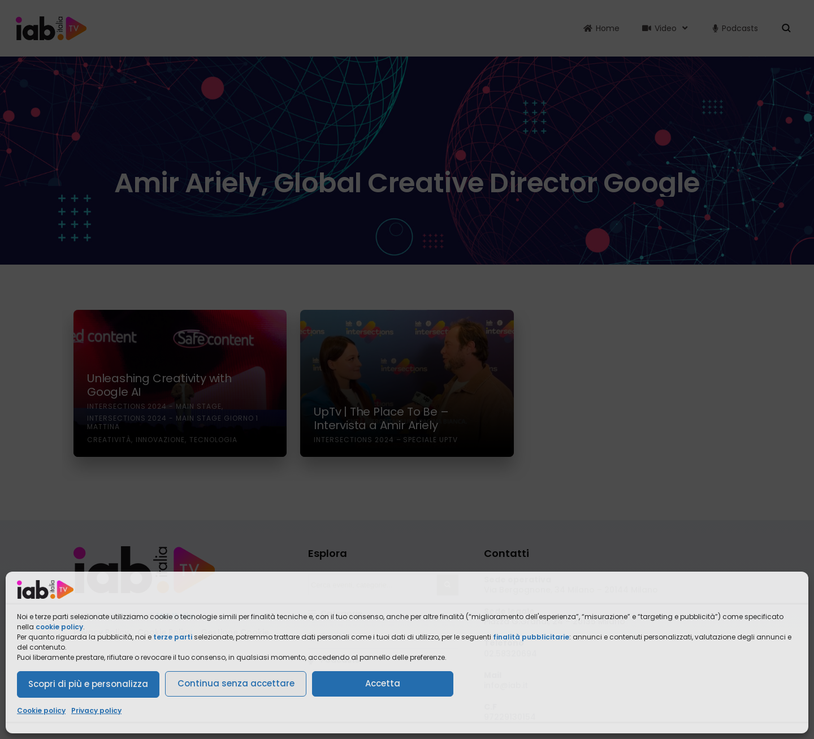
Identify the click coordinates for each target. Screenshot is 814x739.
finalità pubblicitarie (531, 637)
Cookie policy (41, 710)
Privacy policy (96, 710)
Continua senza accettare (236, 683)
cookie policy (59, 627)
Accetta (382, 683)
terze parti (172, 637)
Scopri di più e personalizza (88, 684)
